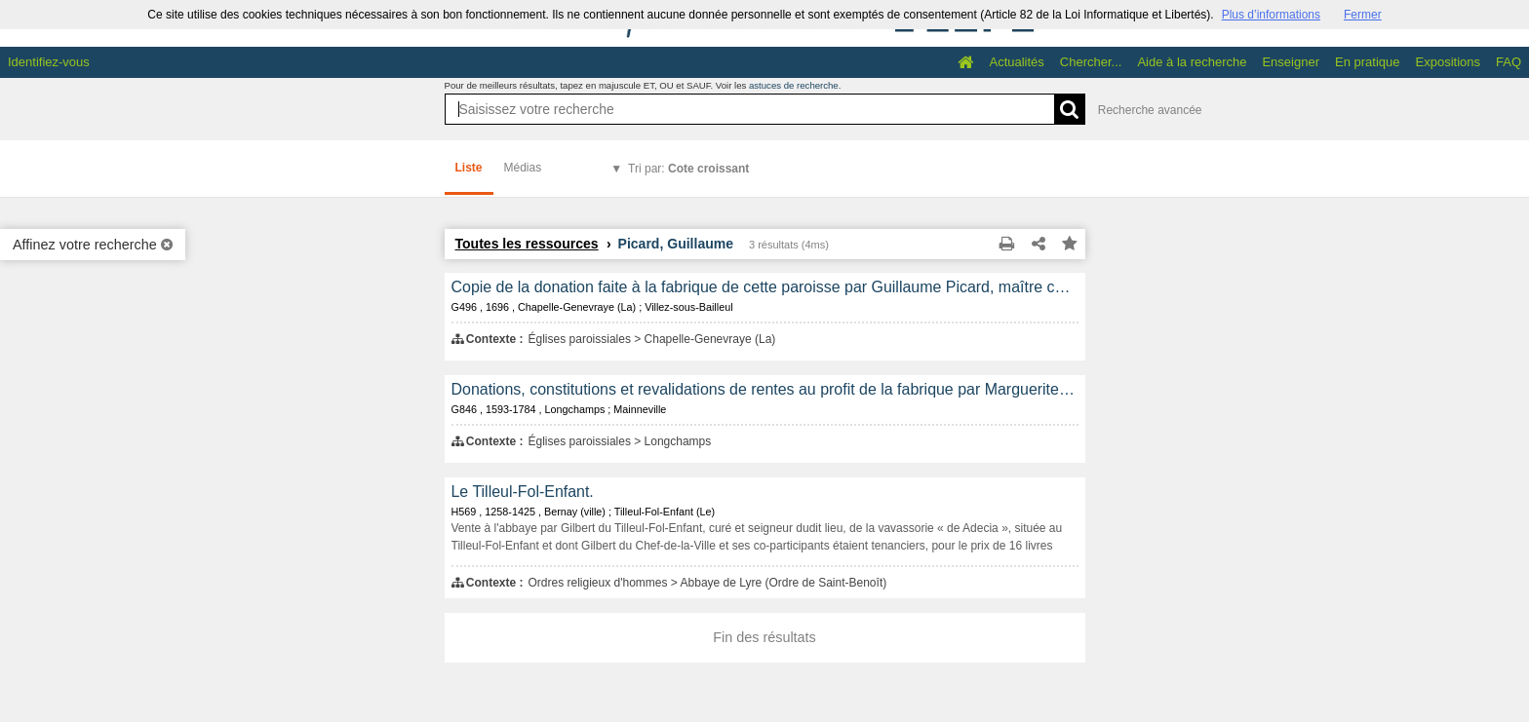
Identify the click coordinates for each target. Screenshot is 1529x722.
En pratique (1367, 62)
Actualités (1016, 62)
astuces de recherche (794, 85)
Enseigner (1290, 62)
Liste (469, 167)
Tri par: (688, 168)
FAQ (1508, 62)
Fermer (1363, 14)
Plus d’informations (1271, 14)
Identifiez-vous (49, 62)
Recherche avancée (1150, 110)
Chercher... (1091, 62)
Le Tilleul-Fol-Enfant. (522, 491)
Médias (523, 167)
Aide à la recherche (1191, 62)
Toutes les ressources (527, 243)
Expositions (1448, 62)
